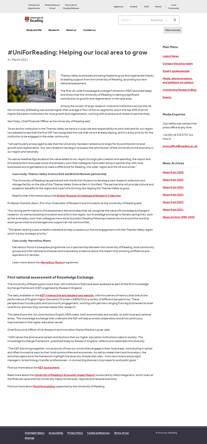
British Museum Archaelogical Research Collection (89, 195)
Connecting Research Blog (179, 90)
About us (71, 30)
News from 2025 (173, 180)
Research (54, 30)
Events (167, 97)
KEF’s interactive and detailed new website (67, 295)
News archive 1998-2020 (179, 217)
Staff (146, 6)
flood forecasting (44, 386)
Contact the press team (178, 63)
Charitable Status (34, 432)
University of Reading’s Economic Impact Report (64, 375)
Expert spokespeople (176, 71)
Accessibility (56, 432)
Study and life (34, 30)
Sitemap (29, 437)
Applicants (118, 6)
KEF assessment (48, 367)
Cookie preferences (98, 432)
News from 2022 (173, 202)
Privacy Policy (75, 432)
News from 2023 (173, 195)
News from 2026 (173, 172)
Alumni (158, 6)
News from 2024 (173, 187)
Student (133, 6)
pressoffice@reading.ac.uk (180, 146)
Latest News (171, 56)
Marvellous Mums (51, 262)
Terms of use (121, 432)
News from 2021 (173, 209)
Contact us (89, 30)
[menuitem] (34, 6)
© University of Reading (166, 433)
